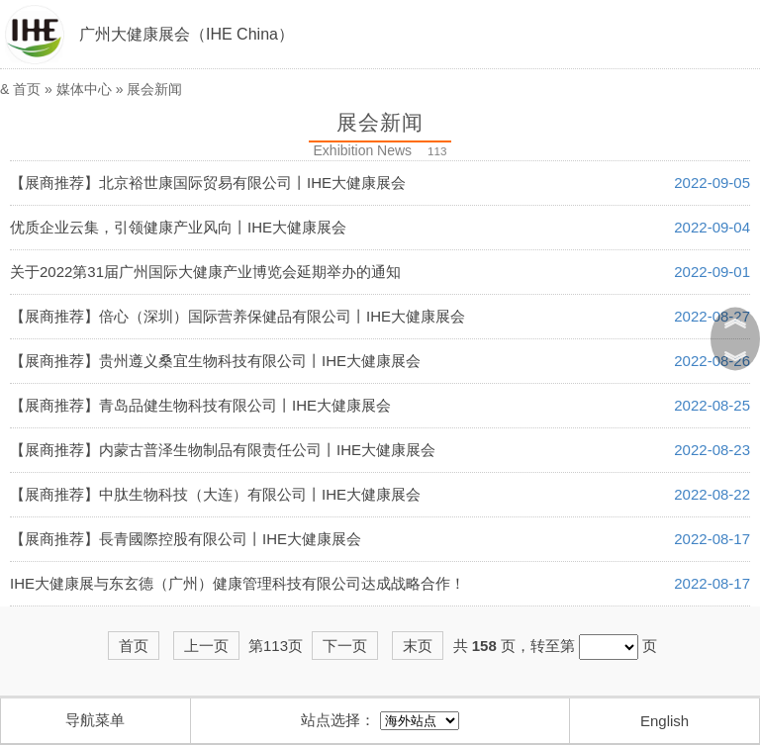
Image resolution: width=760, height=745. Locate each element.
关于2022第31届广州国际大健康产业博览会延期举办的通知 (205, 271)
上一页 (206, 645)
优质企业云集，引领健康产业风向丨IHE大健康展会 (178, 227)
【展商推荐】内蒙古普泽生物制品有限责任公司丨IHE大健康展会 (222, 449)
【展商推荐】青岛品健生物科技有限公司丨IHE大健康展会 (200, 405)
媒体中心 (84, 89)
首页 (27, 89)
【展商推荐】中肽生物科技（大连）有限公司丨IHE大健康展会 (215, 494)
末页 (417, 645)
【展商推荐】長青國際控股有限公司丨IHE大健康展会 (185, 538)
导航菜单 (95, 719)
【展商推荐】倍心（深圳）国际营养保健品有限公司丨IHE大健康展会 (237, 316)
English (664, 720)
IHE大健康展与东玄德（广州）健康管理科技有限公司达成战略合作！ (237, 583)
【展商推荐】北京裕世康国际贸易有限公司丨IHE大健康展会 (208, 182)
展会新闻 (154, 89)
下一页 (345, 645)
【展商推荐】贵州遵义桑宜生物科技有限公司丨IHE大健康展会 (215, 360)
